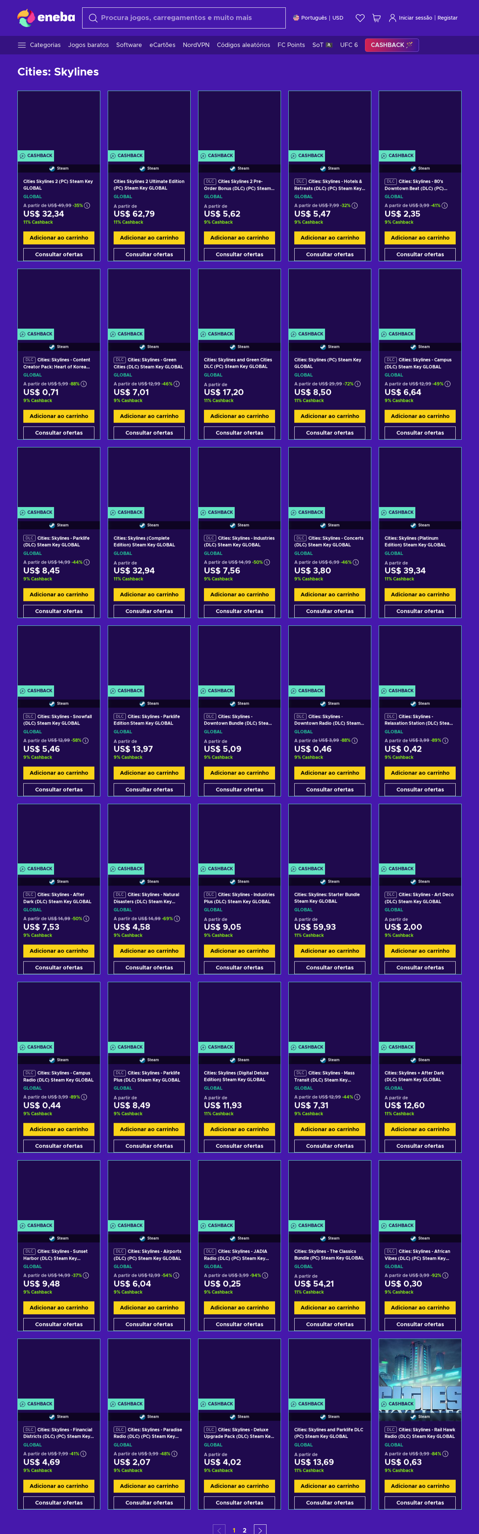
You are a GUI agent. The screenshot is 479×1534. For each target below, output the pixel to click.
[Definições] (318, 17)
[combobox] (184, 18)
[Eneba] (46, 18)
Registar (448, 18)
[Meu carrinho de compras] (376, 17)
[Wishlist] (360, 17)
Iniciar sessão (410, 18)
